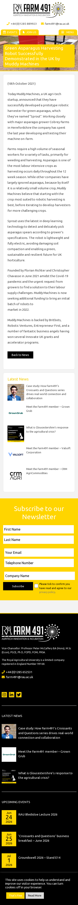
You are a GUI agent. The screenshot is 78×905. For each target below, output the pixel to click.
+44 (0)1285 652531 (17, 672)
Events (10, 32)
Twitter (18, 694)
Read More (34, 895)
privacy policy (47, 592)
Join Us (29, 32)
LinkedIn (11, 694)
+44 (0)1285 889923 (22, 23)
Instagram (4, 694)
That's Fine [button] (15, 895)
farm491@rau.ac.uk (55, 23)
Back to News (20, 355)
